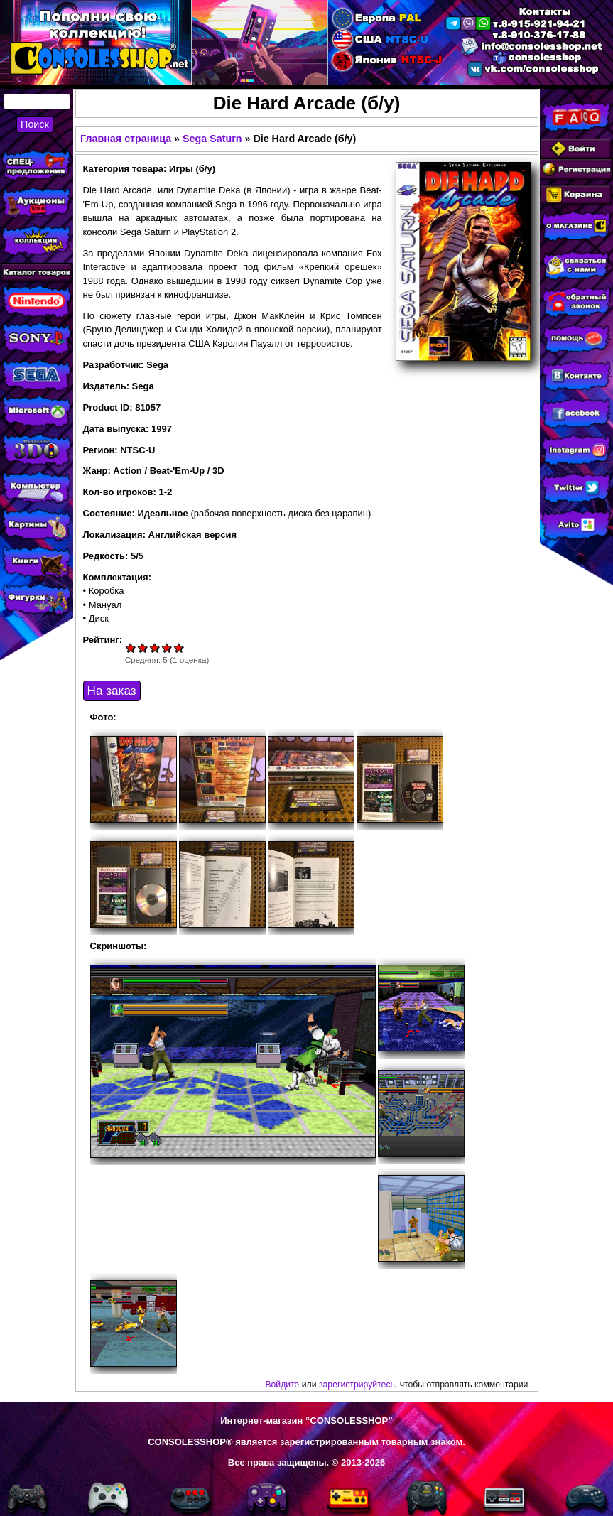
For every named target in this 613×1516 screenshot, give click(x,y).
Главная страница (125, 138)
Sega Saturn (212, 138)
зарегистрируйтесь (357, 1385)
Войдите (282, 1385)
